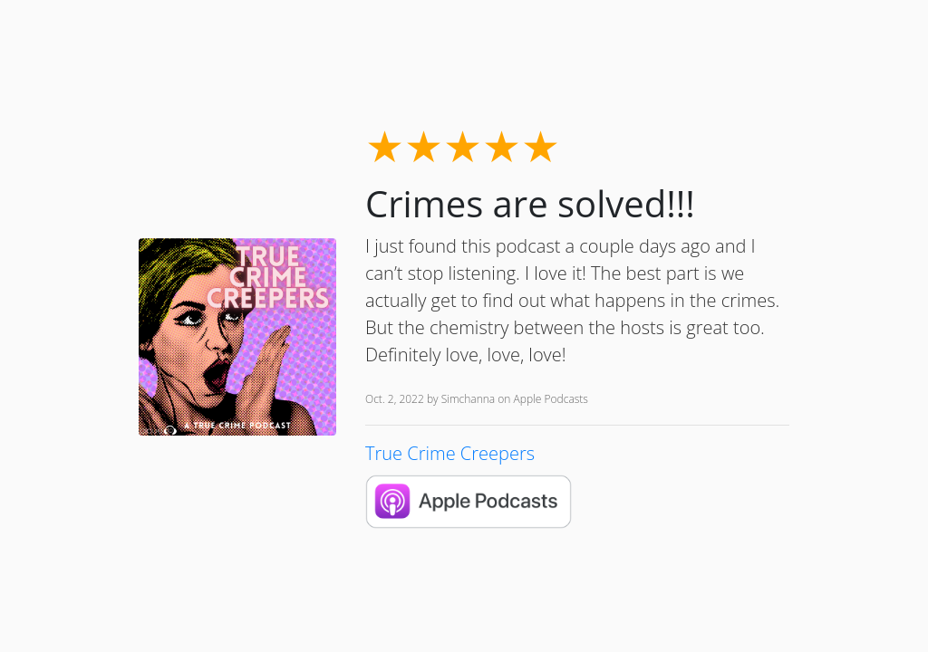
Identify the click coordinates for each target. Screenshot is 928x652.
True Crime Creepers (450, 453)
